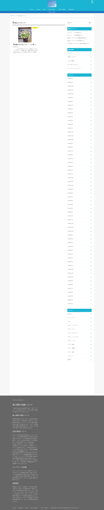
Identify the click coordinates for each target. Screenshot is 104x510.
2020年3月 (70, 257)
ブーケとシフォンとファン (74, 68)
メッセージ (70, 355)
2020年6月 (70, 246)
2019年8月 (70, 284)
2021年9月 (70, 189)
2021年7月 (70, 196)
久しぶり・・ (70, 32)
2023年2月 (70, 124)
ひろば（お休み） (51, 9)
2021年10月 (70, 185)
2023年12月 (70, 86)
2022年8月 (70, 147)
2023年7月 (70, 105)
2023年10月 (70, 93)
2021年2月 (70, 215)
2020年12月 (70, 223)
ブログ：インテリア (72, 325)
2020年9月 (70, 235)
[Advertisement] (85, 378)
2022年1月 (70, 174)
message (38, 9)
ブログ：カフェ (71, 329)
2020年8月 (70, 238)
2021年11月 (70, 181)
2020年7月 (70, 242)
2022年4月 (70, 162)
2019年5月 (70, 296)
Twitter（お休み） (52, 12)
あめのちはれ (67, 507)
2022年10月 (70, 139)
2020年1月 (70, 265)
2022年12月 (70, 132)
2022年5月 (70, 158)
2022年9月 (70, 143)
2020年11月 (70, 227)
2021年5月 (70, 204)
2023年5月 (70, 112)
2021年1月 (70, 219)
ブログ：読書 (71, 344)
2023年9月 (70, 97)
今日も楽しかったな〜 (72, 43)
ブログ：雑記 (71, 352)
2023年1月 (70, 128)
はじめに (31, 9)
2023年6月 (70, 109)
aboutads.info (27, 454)
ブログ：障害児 (71, 348)
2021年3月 (70, 212)
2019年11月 (70, 273)
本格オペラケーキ (71, 38)
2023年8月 (70, 101)
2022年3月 (70, 166)
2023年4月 (70, 116)
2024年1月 (70, 82)
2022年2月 (70, 170)
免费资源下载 (81, 38)
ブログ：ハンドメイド (73, 336)
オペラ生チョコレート (73, 64)
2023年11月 (70, 90)
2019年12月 (70, 269)
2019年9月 (70, 280)
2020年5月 (70, 250)
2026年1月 (70, 78)
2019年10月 (70, 277)
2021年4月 (70, 208)
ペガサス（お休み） (62, 9)
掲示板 (69, 359)
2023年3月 (70, 120)
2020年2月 (70, 261)
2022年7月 (70, 151)
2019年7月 (70, 288)
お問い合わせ (71, 9)
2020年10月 (70, 231)
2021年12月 (70, 177)
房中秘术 (80, 40)
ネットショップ (71, 317)
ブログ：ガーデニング (73, 333)
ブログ (44, 9)
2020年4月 (70, 254)
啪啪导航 (78, 35)
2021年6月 (70, 200)
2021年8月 (70, 193)
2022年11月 (70, 135)
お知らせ (70, 313)
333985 (77, 32)
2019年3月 (70, 303)
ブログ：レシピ (71, 340)
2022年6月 (70, 154)
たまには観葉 (71, 60)
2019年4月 (70, 299)
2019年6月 (70, 292)
